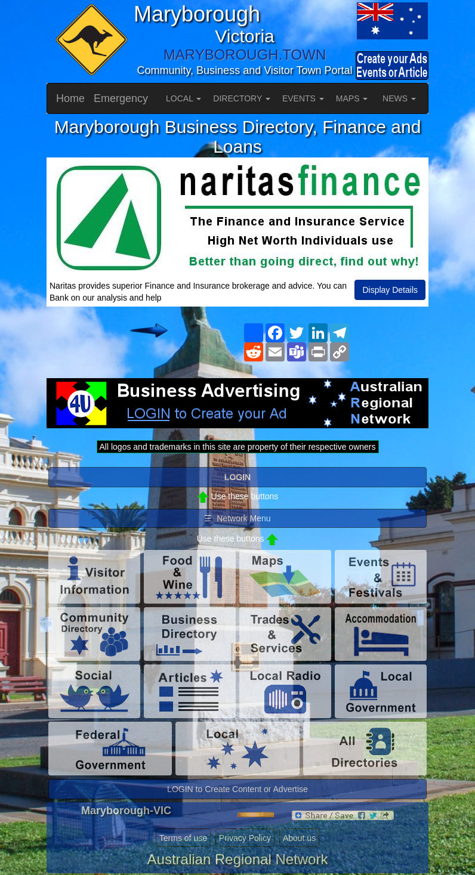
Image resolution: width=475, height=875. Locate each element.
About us (299, 838)
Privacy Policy (245, 838)
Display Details (390, 290)
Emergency (121, 98)
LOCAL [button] (183, 98)
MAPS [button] (352, 98)
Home (70, 98)
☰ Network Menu (237, 518)
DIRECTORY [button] (241, 98)
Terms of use (183, 838)
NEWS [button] (399, 98)
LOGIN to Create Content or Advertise (237, 789)
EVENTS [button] (303, 98)
